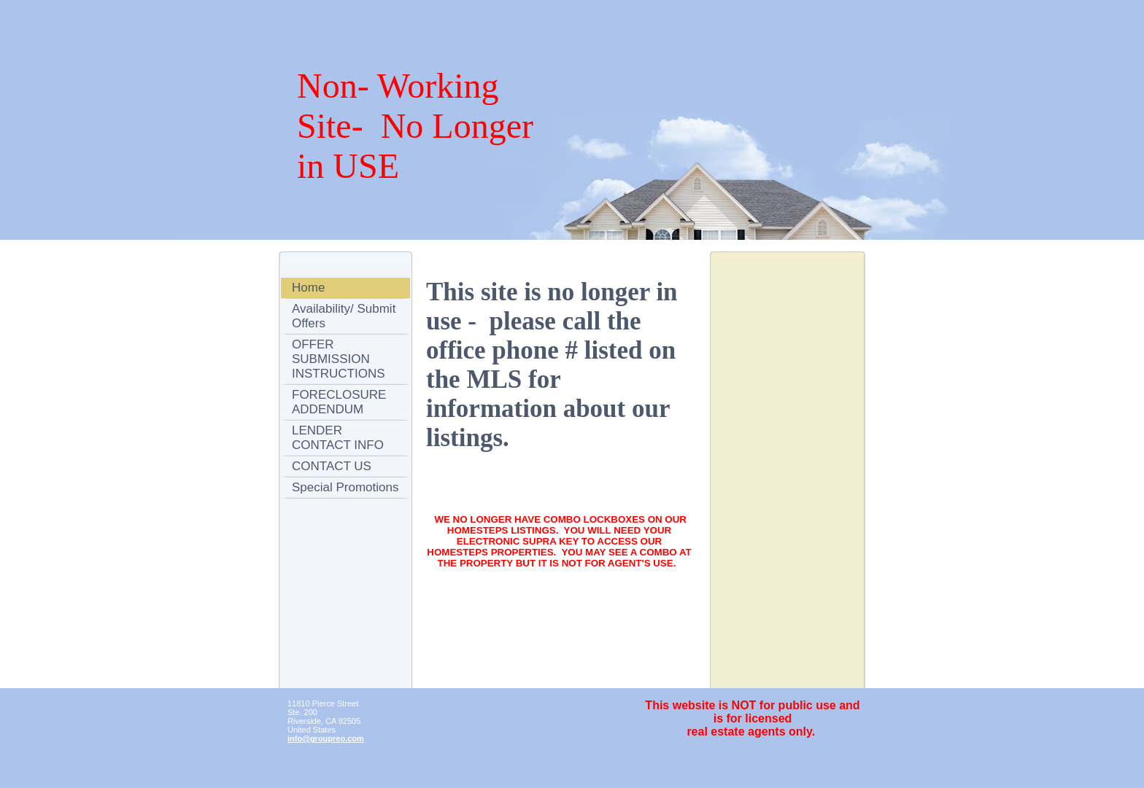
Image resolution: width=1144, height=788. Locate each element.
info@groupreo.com (325, 738)
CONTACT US (331, 466)
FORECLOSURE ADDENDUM (339, 402)
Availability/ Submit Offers (343, 316)
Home (308, 287)
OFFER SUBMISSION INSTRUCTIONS (338, 359)
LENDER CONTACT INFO (338, 438)
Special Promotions (345, 487)
